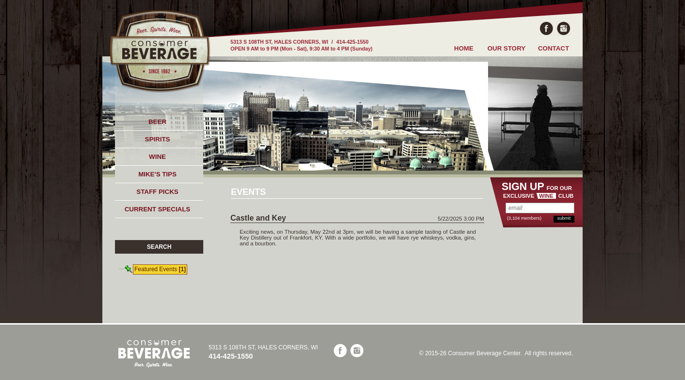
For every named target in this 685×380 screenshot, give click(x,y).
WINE (157, 156)
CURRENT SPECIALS (158, 209)
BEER (157, 121)
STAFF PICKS (157, 191)
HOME (463, 48)
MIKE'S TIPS (157, 174)
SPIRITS (157, 139)
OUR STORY (507, 48)
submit (564, 218)
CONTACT (553, 48)
